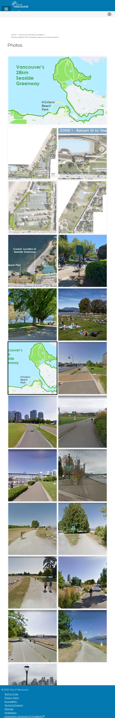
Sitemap (8, 709)
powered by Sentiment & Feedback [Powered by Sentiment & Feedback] (24, 716)
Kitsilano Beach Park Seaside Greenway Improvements (34, 37)
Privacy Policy (11, 698)
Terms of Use (11, 694)
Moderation (10, 712)
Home (13, 35)
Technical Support (13, 705)
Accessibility (10, 701)
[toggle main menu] (6, 10)
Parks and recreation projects (31, 35)
